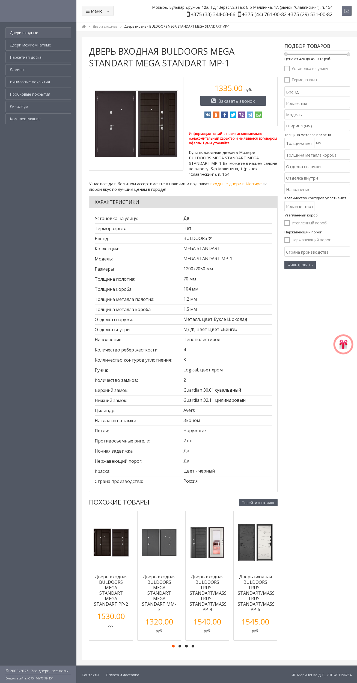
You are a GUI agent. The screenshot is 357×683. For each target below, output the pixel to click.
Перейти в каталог (258, 502)
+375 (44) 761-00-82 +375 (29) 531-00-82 (287, 14)
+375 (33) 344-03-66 (213, 14)
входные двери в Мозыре (236, 183)
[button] (173, 646)
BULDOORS (195, 238)
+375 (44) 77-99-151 (40, 678)
